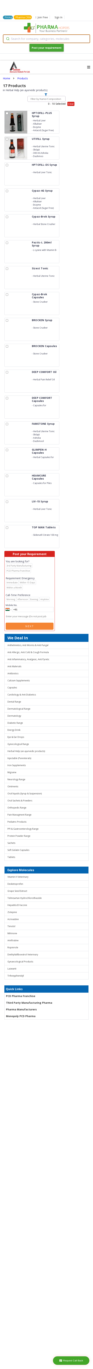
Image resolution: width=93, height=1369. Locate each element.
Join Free (41, 17)
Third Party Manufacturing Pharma (29, 1002)
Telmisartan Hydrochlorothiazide (24, 898)
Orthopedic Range (16, 807)
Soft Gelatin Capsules (18, 850)
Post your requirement (47, 47)
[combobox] (46, 39)
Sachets (11, 843)
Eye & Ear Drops (15, 737)
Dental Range (14, 701)
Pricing (8, 17)
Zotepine (12, 912)
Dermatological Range (18, 708)
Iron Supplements (16, 765)
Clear (71, 104)
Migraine (11, 772)
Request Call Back (71, 1360)
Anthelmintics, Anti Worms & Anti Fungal (27, 645)
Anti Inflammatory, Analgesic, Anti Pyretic (28, 659)
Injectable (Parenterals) (19, 758)
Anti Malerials (14, 666)
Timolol (11, 926)
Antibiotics (12, 673)
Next (29, 626)
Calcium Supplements (18, 680)
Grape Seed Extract (17, 891)
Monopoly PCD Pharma (20, 1016)
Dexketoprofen (15, 883)
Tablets (11, 857)
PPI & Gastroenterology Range (23, 828)
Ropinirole (12, 947)
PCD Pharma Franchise (20, 996)
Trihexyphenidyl (15, 975)
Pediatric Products (16, 821)
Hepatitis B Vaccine (17, 905)
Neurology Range (16, 779)
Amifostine (13, 940)
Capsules (12, 687)
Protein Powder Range (18, 835)
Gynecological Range (18, 744)
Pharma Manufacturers (21, 1009)
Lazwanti (11, 968)
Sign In (58, 17)
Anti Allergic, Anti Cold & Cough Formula (28, 652)
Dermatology (14, 715)
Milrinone (12, 933)
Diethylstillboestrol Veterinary (22, 954)
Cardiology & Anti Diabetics (21, 694)
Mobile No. (11, 605)
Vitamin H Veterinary (17, 876)
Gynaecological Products (20, 961)
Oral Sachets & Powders (19, 800)
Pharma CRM (23, 17)
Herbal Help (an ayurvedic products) (26, 751)
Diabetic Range (15, 722)
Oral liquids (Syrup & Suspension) (24, 793)
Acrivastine (13, 919)
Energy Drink (13, 729)
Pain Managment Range (19, 814)
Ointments (12, 786)
